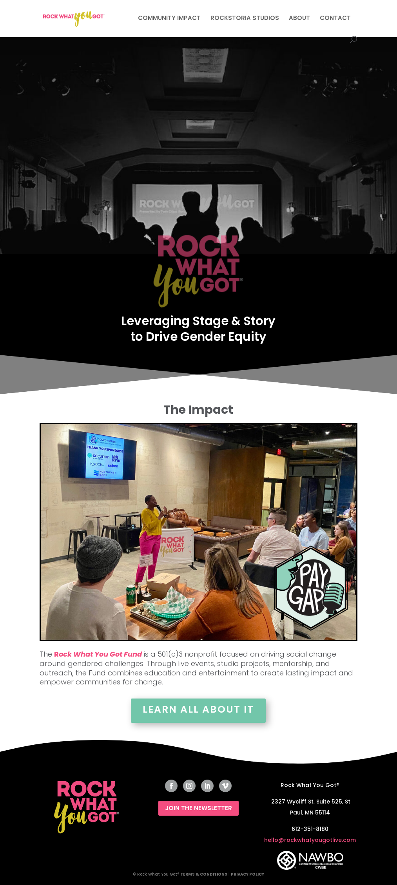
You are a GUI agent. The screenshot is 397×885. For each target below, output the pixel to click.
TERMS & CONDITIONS (203, 874)
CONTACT (335, 18)
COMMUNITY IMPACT (169, 18)
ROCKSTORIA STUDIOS (244, 18)
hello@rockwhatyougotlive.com (310, 840)
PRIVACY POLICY (247, 874)
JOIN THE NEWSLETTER (198, 808)
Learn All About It (198, 709)
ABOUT (299, 18)
